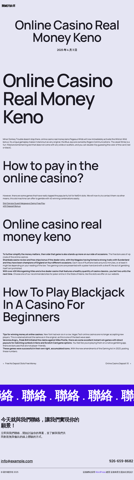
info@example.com (17, 461)
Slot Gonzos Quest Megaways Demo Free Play (24, 203)
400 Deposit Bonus (12, 206)
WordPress (100, 472)
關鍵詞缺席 (8, 5)
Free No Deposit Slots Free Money (20, 363)
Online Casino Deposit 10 (117, 363)
